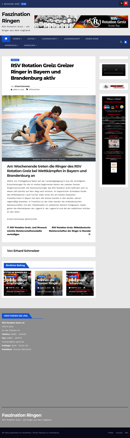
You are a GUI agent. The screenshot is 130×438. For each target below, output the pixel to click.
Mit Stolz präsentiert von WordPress (17, 433)
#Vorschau (34, 89)
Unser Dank (92, 39)
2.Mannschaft (72, 39)
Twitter (110, 433)
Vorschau (15, 60)
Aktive (31, 39)
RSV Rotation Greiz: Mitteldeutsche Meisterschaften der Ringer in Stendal (70, 230)
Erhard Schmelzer (22, 86)
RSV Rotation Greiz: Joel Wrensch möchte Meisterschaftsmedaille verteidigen (27, 231)
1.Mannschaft (50, 39)
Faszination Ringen (21, 415)
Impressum (11, 45)
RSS (126, 433)
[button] (121, 42)
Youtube (119, 433)
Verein (17, 39)
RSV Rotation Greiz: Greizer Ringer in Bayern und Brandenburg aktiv (42, 71)
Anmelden (30, 45)
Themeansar (54, 433)
